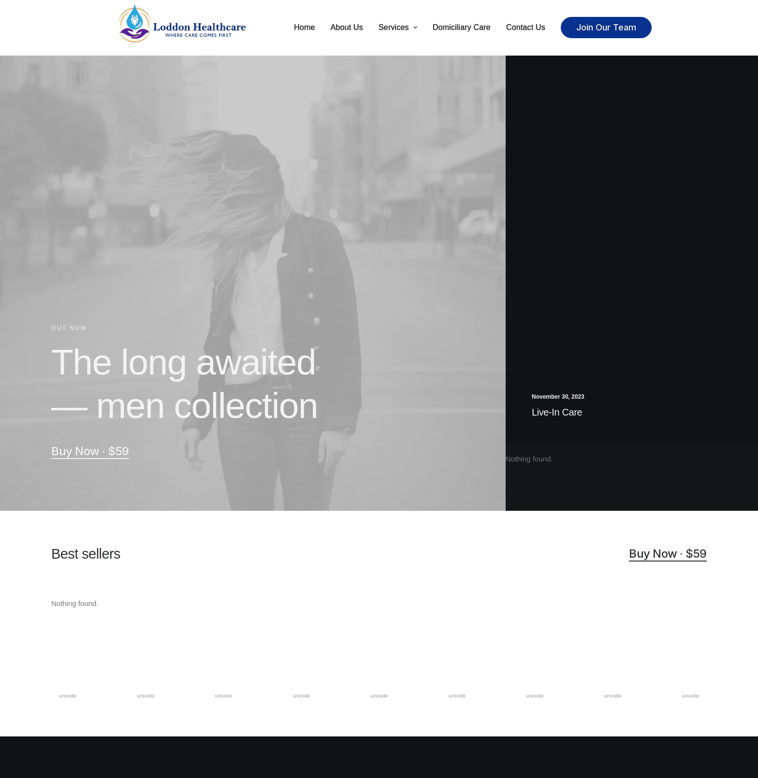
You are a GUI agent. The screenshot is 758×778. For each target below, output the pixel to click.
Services (398, 28)
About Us (347, 28)
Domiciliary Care (462, 28)
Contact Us (525, 28)
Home (304, 28)
